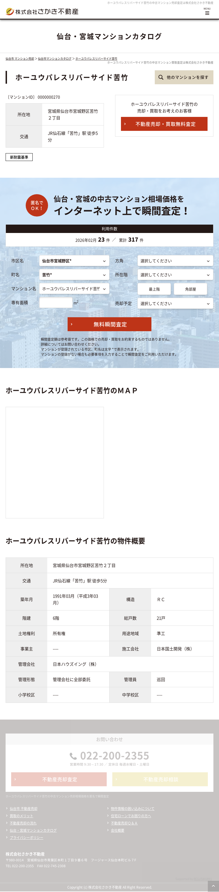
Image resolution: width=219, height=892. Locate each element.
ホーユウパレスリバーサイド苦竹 (96, 58)
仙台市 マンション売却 (20, 58)
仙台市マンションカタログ (55, 58)
